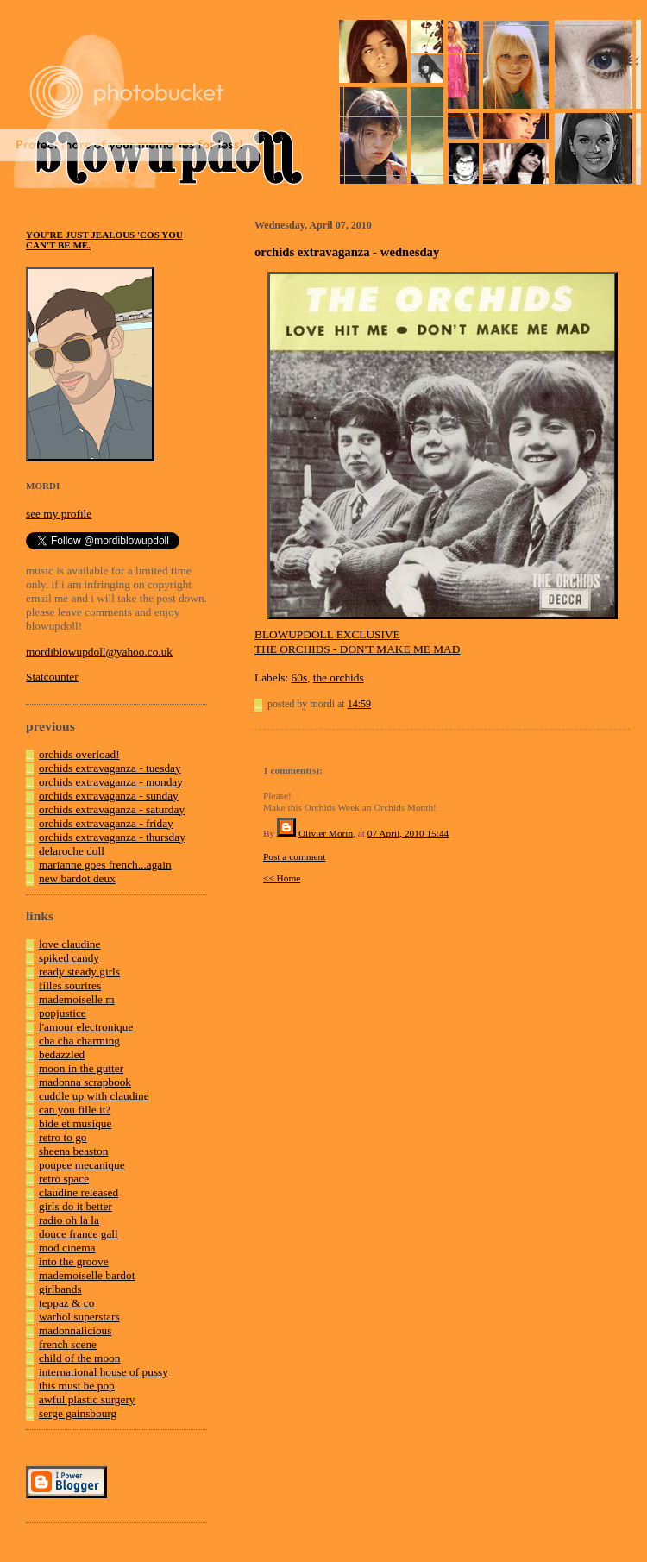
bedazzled (62, 1054)
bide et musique (75, 1123)
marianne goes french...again (105, 864)
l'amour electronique (86, 1026)
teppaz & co (66, 1302)
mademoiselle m (77, 999)
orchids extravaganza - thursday (112, 837)
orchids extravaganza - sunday (109, 795)
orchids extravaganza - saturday (112, 809)
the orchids (338, 677)
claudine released (78, 1192)
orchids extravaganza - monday (111, 781)
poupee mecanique (82, 1164)
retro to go (63, 1137)
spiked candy (69, 957)
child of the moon (79, 1358)
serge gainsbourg (77, 1413)
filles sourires (70, 985)
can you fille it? (74, 1109)
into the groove (74, 1261)
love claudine (69, 944)
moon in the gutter (81, 1068)
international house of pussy (103, 1371)
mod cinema (67, 1247)
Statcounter (52, 676)
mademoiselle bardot (87, 1275)
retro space (64, 1178)
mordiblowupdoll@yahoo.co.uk (99, 651)
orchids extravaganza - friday (106, 823)
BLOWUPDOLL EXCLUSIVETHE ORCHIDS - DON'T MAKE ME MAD (357, 642)
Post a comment (294, 856)
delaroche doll (71, 850)
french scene (68, 1344)
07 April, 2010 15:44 (408, 833)
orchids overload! (79, 754)
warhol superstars (79, 1316)
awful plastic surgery (87, 1399)
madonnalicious (75, 1330)
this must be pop (77, 1385)
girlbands (60, 1289)
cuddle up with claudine (94, 1095)
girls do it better (75, 1206)
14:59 (359, 704)
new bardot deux (77, 878)
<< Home (281, 878)
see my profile (58, 513)
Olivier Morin (325, 833)
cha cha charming (79, 1040)
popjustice (62, 1013)
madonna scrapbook (85, 1082)
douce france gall (78, 1233)
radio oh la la (69, 1220)
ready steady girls (79, 971)
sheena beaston (73, 1151)
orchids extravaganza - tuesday (110, 768)
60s (300, 677)
